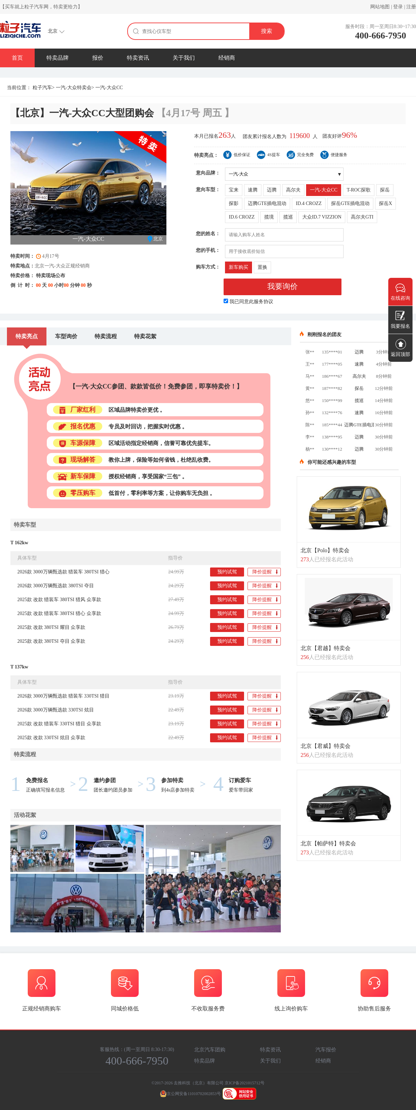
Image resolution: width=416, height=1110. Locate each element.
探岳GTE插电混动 (350, 203)
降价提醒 (265, 572)
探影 (234, 203)
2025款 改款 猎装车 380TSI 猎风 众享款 (59, 599)
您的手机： (208, 250)
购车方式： (208, 267)
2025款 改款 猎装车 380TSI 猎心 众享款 (59, 613)
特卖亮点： (206, 155)
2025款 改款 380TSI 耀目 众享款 (51, 627)
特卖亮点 (27, 336)
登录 (398, 6)
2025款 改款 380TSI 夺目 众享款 (51, 641)
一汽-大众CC (323, 190)
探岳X (385, 203)
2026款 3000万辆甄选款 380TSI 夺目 (55, 585)
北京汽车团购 (209, 1049)
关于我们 (184, 58)
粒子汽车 (42, 87)
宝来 (234, 190)
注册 (411, 6)
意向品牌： (208, 173)
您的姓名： (208, 233)
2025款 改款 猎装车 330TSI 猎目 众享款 (59, 723)
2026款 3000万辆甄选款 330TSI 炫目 (55, 709)
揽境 (269, 217)
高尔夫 (293, 190)
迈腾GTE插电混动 (267, 203)
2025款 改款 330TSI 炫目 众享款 (51, 737)
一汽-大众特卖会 (74, 87)
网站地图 (380, 6)
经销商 (226, 58)
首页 (17, 58)
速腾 (253, 190)
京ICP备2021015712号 (245, 1083)
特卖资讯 (138, 58)
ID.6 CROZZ (242, 217)
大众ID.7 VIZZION (321, 217)
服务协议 (263, 301)
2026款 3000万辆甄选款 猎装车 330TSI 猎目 (63, 696)
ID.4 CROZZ (309, 203)
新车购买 (238, 267)
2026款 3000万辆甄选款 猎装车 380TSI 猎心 (63, 571)
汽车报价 (325, 1049)
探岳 (385, 190)
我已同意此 (251, 301)
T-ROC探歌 (359, 190)
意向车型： (208, 189)
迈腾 (272, 190)
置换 (262, 267)
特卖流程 (106, 336)
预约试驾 (227, 571)
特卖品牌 (57, 58)
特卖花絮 (145, 336)
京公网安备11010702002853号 (190, 1093)
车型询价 (66, 336)
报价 (97, 58)
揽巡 (288, 217)
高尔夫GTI (362, 217)
